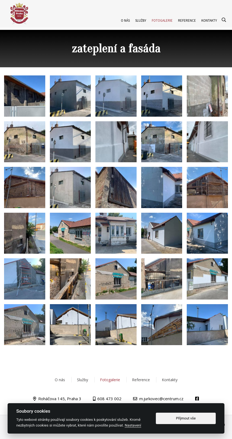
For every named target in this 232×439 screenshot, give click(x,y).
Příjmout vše (186, 418)
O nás (125, 28)
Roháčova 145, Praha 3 (59, 398)
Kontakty (209, 28)
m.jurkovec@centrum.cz (161, 398)
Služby (140, 28)
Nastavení (133, 425)
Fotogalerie (162, 28)
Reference (187, 28)
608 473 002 (109, 398)
